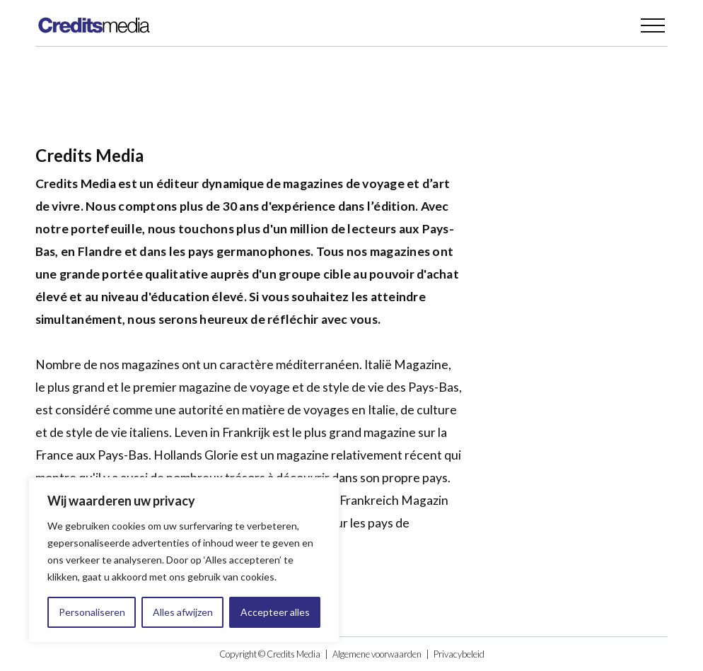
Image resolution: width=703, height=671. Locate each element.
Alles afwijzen (183, 612)
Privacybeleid (459, 654)
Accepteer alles (275, 612)
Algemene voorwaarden (377, 654)
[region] (183, 560)
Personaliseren (92, 612)
